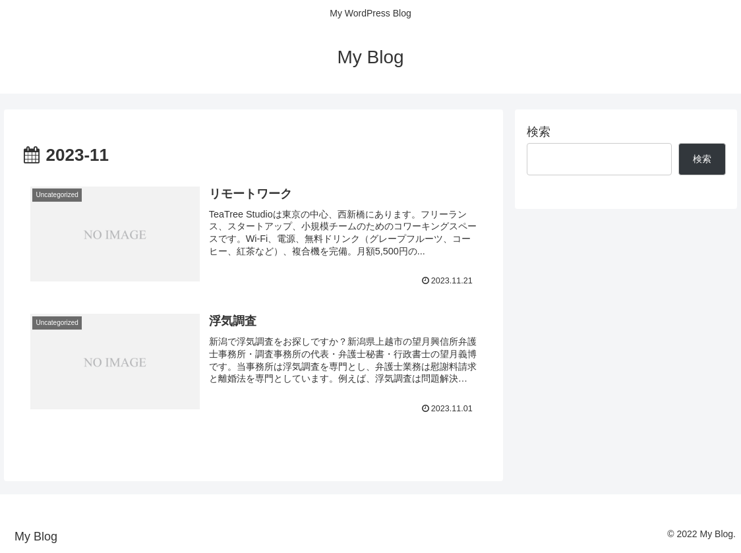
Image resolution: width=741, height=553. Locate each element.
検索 (538, 131)
